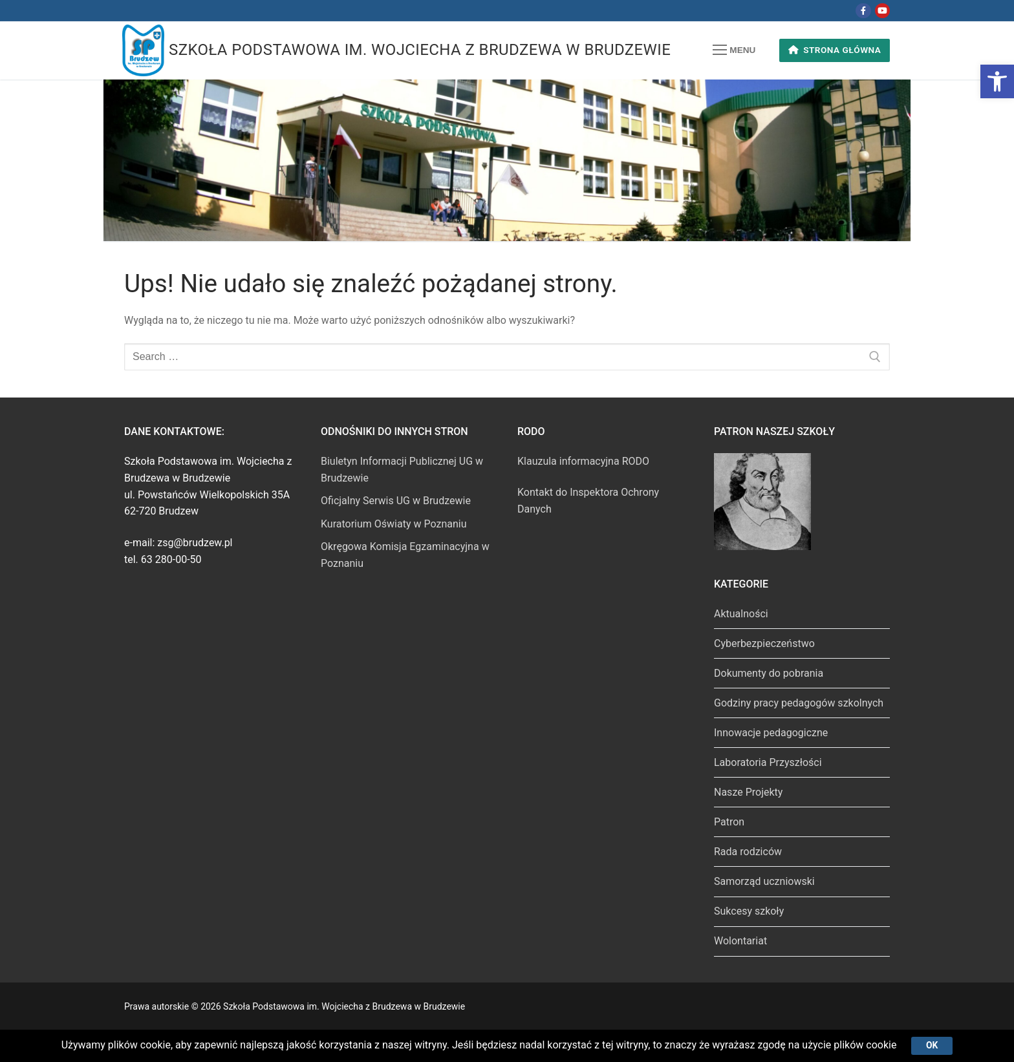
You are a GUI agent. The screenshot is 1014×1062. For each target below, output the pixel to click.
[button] (997, 81)
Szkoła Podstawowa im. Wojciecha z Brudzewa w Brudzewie (420, 50)
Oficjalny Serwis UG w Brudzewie (396, 500)
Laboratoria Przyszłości (768, 762)
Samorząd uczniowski (764, 881)
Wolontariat (740, 941)
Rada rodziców (748, 851)
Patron (729, 822)
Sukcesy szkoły (749, 911)
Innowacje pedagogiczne (771, 733)
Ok (932, 1045)
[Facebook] (863, 10)
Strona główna (834, 50)
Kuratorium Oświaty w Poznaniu (394, 524)
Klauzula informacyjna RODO (583, 461)
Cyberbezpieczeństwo (764, 643)
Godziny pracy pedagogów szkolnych (798, 703)
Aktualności (741, 614)
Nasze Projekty (748, 792)
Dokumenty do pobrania (768, 673)
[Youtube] (882, 10)
